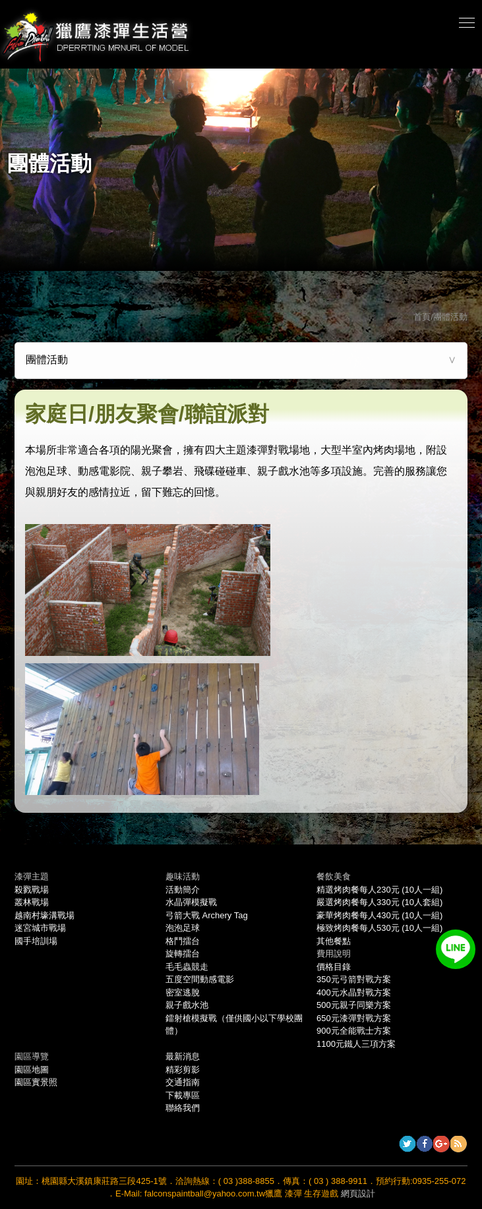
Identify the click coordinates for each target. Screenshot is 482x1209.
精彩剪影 (183, 1070)
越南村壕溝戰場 (45, 915)
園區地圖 (32, 1070)
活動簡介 (183, 890)
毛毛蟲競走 (187, 967)
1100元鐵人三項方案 (356, 1044)
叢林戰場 (32, 902)
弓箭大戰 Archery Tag (207, 915)
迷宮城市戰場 (40, 928)
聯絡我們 (183, 1108)
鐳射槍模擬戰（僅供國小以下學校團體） (234, 1024)
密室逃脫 (183, 992)
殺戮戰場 (32, 890)
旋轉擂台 (183, 953)
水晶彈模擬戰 (191, 902)
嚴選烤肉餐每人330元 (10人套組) (379, 902)
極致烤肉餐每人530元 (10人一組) (379, 928)
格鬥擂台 (183, 941)
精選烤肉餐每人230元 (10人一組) (379, 890)
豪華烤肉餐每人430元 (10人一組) (379, 915)
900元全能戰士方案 (353, 1031)
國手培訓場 (36, 941)
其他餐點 (333, 941)
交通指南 (183, 1082)
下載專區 (183, 1095)
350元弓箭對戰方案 (353, 979)
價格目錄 (333, 967)
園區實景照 (36, 1082)
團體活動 (47, 359)
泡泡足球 (183, 928)
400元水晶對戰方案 (353, 992)
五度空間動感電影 (200, 979)
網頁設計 (358, 1193)
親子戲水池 (187, 1005)
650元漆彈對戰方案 (353, 1018)
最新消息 (183, 1056)
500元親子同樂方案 (353, 1005)
